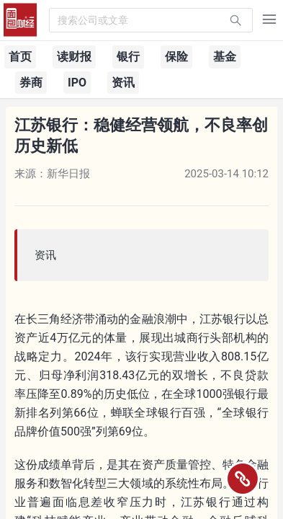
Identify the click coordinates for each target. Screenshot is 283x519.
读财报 (74, 56)
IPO (77, 82)
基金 (224, 56)
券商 (30, 82)
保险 (176, 56)
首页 (20, 56)
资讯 (123, 82)
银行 (128, 56)
